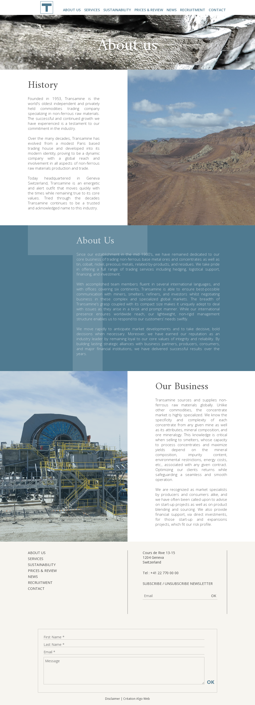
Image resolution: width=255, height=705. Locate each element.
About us (72, 9)
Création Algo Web (136, 699)
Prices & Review (148, 9)
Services (92, 9)
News (172, 9)
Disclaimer (112, 699)
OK (213, 595)
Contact (217, 9)
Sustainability (117, 9)
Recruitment (192, 9)
